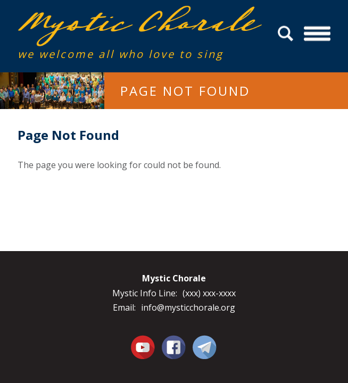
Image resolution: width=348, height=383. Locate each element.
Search (287, 34)
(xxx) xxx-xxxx (209, 293)
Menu (317, 34)
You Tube (143, 347)
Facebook (174, 341)
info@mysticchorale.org (188, 307)
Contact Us (205, 347)
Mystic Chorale (79, 16)
